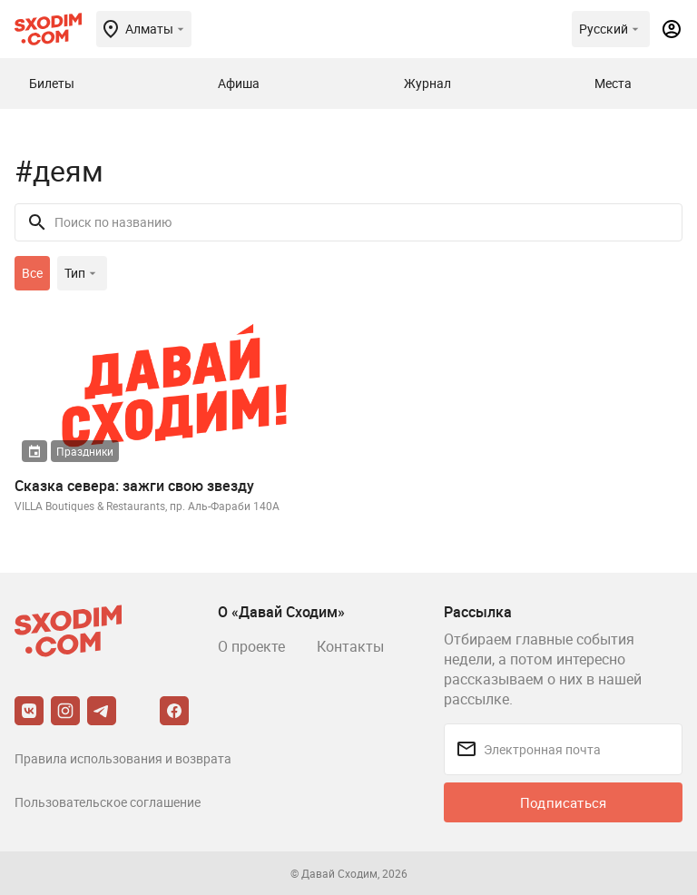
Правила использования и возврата (123, 758)
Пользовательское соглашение (108, 802)
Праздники (84, 451)
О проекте (251, 646)
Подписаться (563, 802)
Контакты (350, 646)
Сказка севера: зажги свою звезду (134, 486)
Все (32, 272)
